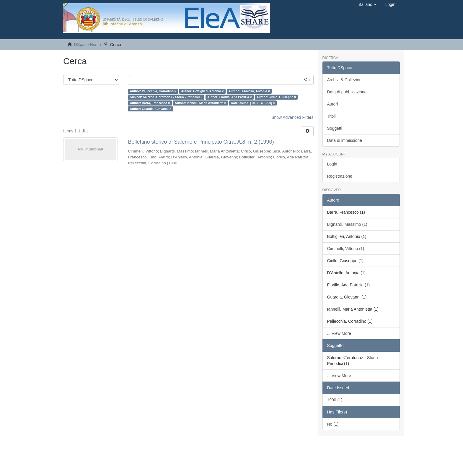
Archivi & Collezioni (345, 79)
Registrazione (340, 176)
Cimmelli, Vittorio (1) (345, 248)
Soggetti (334, 128)
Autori (332, 104)
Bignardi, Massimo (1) (347, 224)
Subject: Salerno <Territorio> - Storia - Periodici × (166, 97)
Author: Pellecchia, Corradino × (153, 91)
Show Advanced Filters (292, 117)
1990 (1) (335, 400)
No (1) (333, 424)
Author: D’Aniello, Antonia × (249, 91)
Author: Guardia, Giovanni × (150, 109)
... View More (339, 333)
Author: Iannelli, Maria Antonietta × (200, 103)
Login (332, 164)
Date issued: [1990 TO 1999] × (253, 103)
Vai (306, 79)
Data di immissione (344, 140)
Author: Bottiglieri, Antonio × (202, 91)
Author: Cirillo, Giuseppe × (276, 97)
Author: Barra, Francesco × (150, 103)
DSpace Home (87, 44)
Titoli (331, 116)
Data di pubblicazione (347, 92)
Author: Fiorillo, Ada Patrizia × (229, 97)
